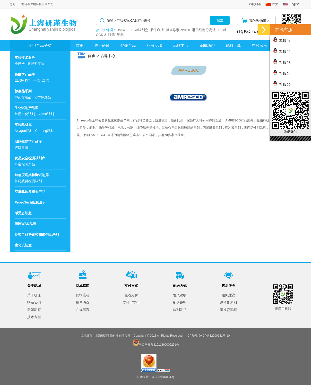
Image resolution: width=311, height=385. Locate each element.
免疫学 (20, 64)
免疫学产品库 (25, 74)
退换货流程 (228, 310)
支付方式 (131, 286)
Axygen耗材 (24, 131)
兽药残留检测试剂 (28, 181)
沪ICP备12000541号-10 (214, 335)
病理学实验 (35, 64)
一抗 (36, 80)
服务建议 (228, 295)
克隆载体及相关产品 (30, 192)
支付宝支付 (131, 302)
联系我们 (34, 302)
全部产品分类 (40, 45)
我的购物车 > (259, 21)
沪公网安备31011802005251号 (159, 344)
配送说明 (180, 302)
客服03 (282, 62)
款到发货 (180, 310)
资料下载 (233, 45)
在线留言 (82, 310)
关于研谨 (102, 45)
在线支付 (131, 295)
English (294, 4)
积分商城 (154, 45)
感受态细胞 (23, 213)
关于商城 (34, 286)
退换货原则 (228, 302)
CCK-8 (101, 35)
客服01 (282, 41)
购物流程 (82, 295)
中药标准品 (23, 97)
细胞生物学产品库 (28, 141)
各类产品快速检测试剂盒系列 (37, 234)
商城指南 (82, 286)
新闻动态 (207, 45)
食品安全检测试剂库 (30, 158)
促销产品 (128, 45)
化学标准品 (42, 97)
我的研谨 (255, 4)
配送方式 (180, 286)
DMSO (121, 30)
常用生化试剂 (25, 114)
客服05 (282, 84)
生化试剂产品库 (26, 108)
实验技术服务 (25, 58)
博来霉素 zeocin (178, 30)
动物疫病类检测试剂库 (32, 175)
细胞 (120, 35)
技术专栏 (34, 317)
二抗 (45, 80)
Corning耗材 (44, 131)
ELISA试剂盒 (138, 30)
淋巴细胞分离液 (204, 30)
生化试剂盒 (23, 245)
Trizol (222, 30)
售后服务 (228, 286)
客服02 (282, 52)
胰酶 (111, 35)
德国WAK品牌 (25, 224)
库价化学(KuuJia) (163, 377)
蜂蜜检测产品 (25, 164)
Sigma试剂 (45, 114)
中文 (275, 4)
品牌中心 (181, 45)
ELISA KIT (22, 80)
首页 (80, 45)
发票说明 (180, 295)
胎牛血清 (157, 30)
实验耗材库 (23, 125)
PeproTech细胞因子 (30, 202)
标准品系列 (23, 91)
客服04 (282, 73)
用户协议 (82, 302)
